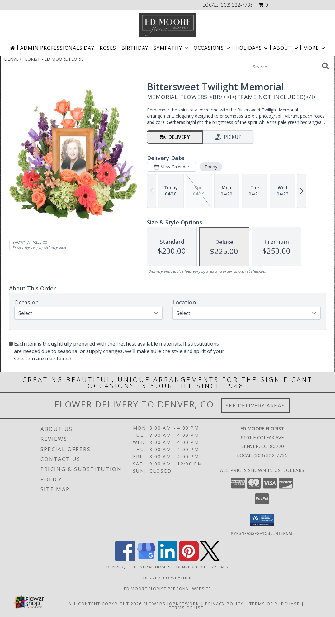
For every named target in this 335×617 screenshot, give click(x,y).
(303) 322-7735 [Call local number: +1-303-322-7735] (236, 5)
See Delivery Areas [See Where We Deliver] (255, 405)
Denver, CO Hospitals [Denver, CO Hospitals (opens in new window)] (202, 566)
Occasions (212, 48)
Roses (108, 48)
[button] (263, 5)
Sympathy (171, 48)
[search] (325, 66)
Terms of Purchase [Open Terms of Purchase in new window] (274, 603)
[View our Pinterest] (189, 559)
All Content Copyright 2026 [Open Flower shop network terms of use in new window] (105, 603)
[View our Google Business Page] (146, 559)
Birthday (134, 48)
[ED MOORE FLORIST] (167, 25)
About (286, 48)
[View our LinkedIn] (167, 559)
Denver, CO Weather (167, 577)
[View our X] (210, 559)
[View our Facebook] (125, 559)
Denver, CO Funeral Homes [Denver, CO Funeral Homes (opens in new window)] (138, 566)
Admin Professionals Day (57, 48)
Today (211, 167)
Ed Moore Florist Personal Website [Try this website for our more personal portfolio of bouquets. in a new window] (167, 588)
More (314, 48)
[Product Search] (285, 66)
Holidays (252, 48)
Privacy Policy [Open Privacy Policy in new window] (224, 603)
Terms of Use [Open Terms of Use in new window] (186, 607)
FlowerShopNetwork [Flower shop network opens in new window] (171, 603)
